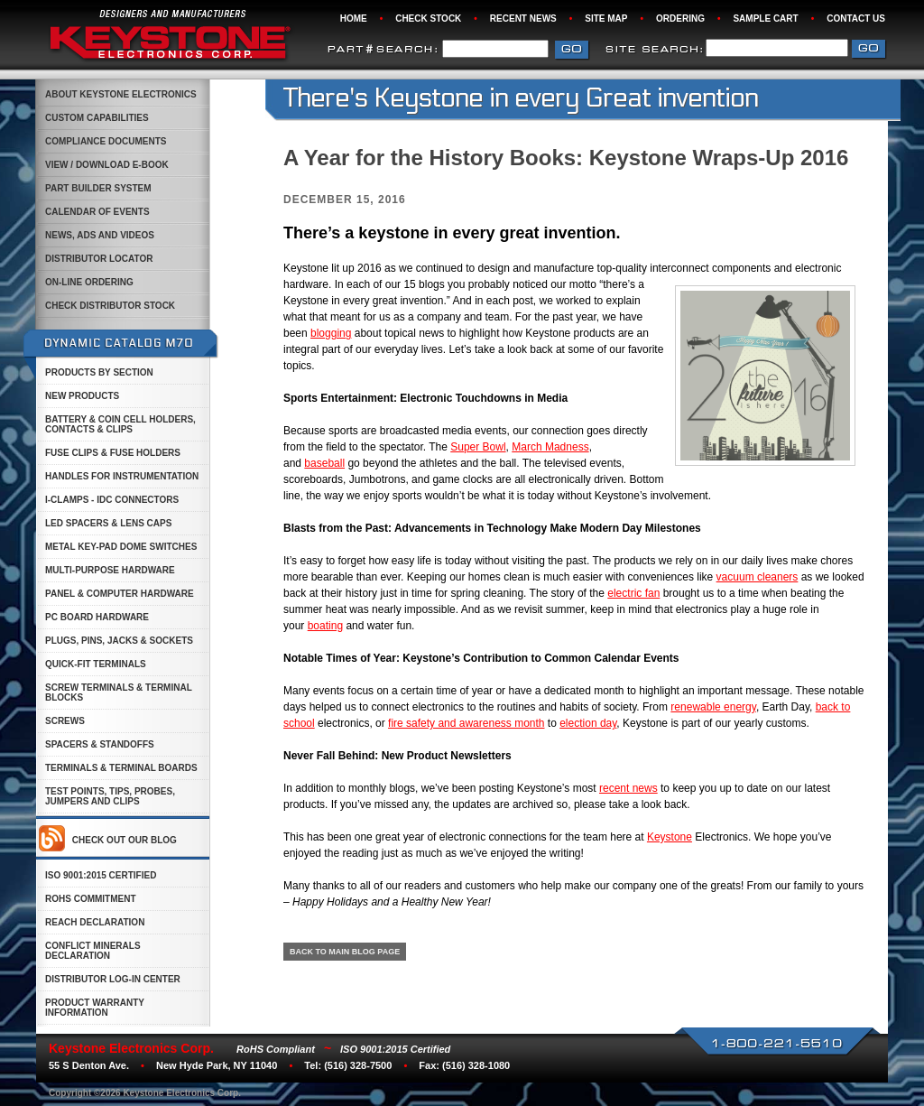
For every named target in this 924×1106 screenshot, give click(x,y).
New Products (82, 396)
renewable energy (713, 707)
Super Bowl (477, 447)
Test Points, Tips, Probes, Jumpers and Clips (110, 796)
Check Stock (428, 18)
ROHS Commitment (90, 899)
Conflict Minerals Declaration (93, 951)
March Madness (550, 447)
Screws (65, 721)
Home (353, 18)
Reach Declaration (94, 922)
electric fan (633, 593)
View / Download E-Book (107, 165)
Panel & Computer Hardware (119, 594)
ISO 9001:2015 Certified (100, 875)
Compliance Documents (105, 141)
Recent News (523, 18)
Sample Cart (765, 18)
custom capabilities (97, 118)
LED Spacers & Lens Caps (108, 523)
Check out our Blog (124, 840)
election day (587, 723)
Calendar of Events (97, 212)
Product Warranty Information (94, 1008)
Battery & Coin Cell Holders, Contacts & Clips (120, 424)
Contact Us (856, 18)
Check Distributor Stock (110, 306)
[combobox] (777, 48)
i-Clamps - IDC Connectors (112, 500)
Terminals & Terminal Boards (121, 768)
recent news (628, 788)
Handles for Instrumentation (122, 476)
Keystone (669, 837)
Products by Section (99, 372)
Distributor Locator (98, 259)
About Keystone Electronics (121, 94)
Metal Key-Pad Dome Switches (121, 547)
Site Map (606, 18)
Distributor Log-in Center (112, 979)
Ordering (680, 18)
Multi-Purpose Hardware (110, 570)
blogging (330, 333)
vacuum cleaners (757, 577)
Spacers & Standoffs (99, 744)
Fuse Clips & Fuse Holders (112, 453)
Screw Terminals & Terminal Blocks (118, 692)
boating (325, 625)
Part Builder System (98, 188)
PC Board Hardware (97, 617)
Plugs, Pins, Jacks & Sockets (119, 641)
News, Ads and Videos (99, 235)
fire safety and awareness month (466, 723)
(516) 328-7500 (358, 1065)
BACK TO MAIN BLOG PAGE (345, 951)
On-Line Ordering (89, 282)
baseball (324, 463)
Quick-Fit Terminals (95, 664)
